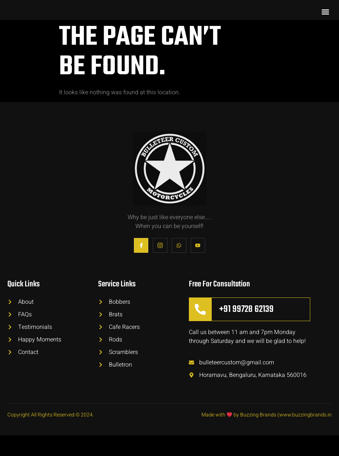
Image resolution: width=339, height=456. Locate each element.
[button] (325, 22)
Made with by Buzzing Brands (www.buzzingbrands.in (266, 435)
